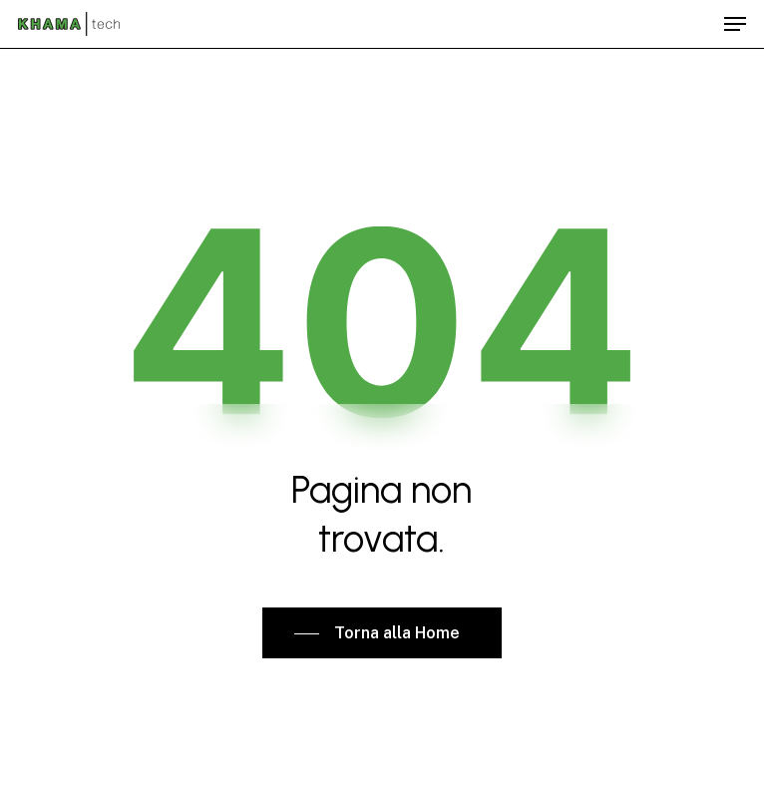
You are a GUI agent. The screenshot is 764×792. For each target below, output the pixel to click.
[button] (735, 24)
